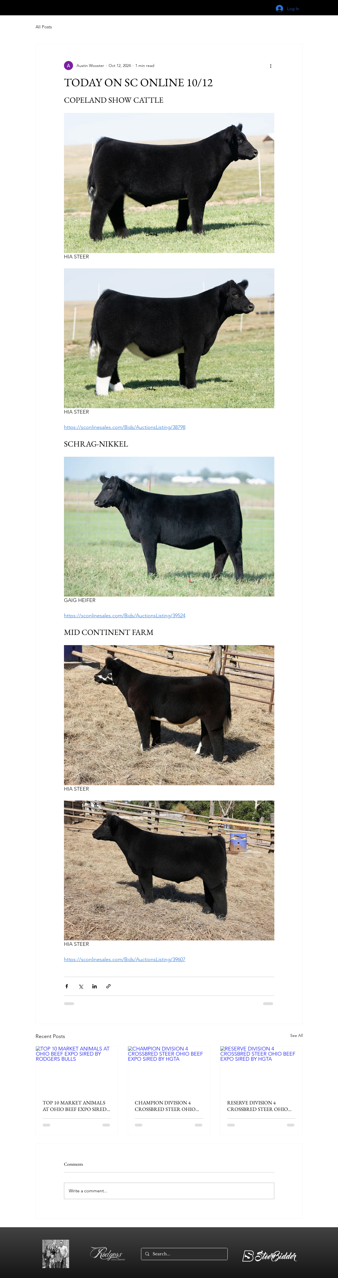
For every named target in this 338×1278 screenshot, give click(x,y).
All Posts (44, 27)
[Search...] (184, 1254)
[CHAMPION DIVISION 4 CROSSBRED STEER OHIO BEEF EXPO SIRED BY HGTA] (169, 1069)
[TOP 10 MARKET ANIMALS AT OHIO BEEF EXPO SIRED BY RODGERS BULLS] (77, 1069)
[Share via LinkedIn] (94, 986)
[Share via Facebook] (66, 986)
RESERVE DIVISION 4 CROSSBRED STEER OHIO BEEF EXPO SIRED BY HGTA (259, 1105)
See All (296, 1035)
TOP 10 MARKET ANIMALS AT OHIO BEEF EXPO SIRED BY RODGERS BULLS (75, 1105)
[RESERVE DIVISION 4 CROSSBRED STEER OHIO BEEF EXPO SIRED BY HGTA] (261, 1069)
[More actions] (271, 65)
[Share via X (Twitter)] (80, 986)
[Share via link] (108, 986)
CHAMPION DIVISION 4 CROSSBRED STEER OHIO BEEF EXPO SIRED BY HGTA (167, 1105)
